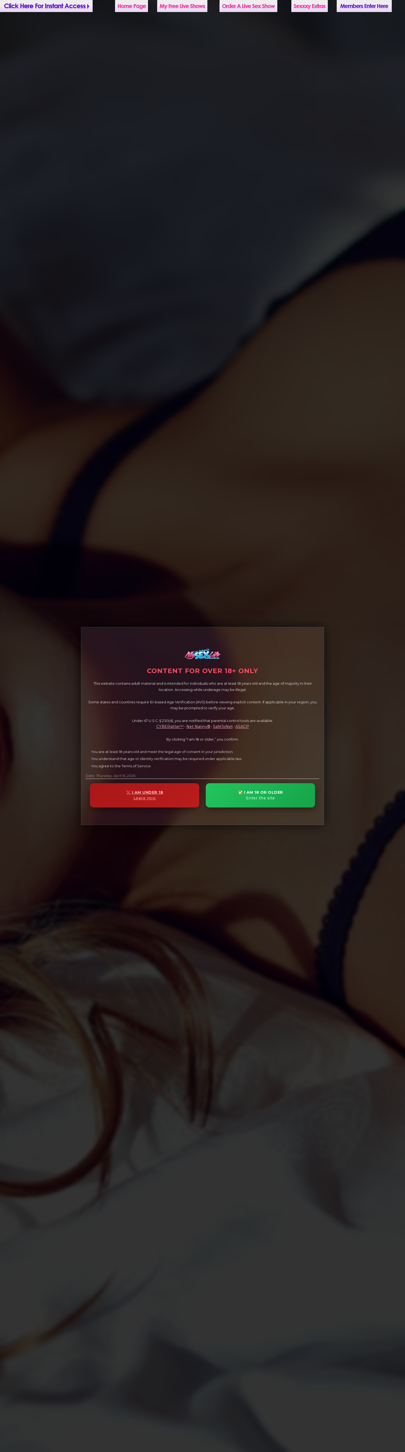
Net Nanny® (198, 726)
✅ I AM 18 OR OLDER (260, 795)
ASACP (242, 726)
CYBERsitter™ (170, 726)
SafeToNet (223, 726)
